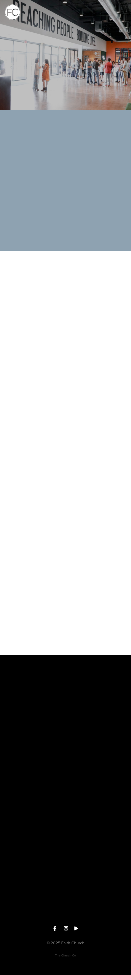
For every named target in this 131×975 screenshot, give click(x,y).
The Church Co (65, 955)
